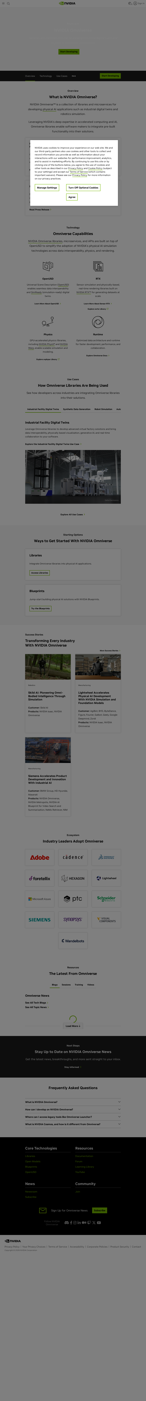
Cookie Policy (95, 168)
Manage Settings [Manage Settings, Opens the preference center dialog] (47, 187)
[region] (74, 173)
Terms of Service (79, 171)
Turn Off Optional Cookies (83, 187)
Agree (71, 197)
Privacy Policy (75, 168)
